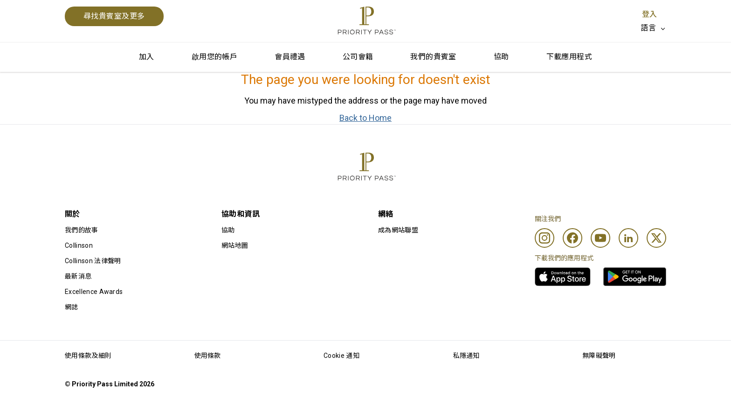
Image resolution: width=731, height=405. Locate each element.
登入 (649, 14)
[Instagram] (544, 238)
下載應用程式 (569, 56)
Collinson (79, 245)
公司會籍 (358, 56)
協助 (501, 56)
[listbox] (653, 28)
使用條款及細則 (88, 355)
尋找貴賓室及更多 (114, 16)
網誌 (71, 307)
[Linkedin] (628, 238)
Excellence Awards (94, 291)
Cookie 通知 (341, 355)
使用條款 (207, 355)
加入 (146, 56)
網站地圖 (234, 245)
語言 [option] (648, 27)
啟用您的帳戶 (214, 56)
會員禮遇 (290, 56)
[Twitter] (656, 238)
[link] (563, 276)
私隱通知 (466, 355)
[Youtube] (600, 238)
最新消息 (78, 276)
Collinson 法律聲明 (93, 261)
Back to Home (365, 118)
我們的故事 (81, 230)
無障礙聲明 (599, 355)
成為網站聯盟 (398, 230)
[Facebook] (572, 238)
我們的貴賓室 (433, 56)
